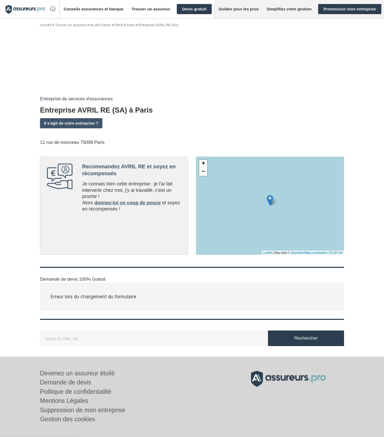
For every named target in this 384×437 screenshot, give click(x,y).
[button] (93, 9)
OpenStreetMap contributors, (309, 252)
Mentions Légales (64, 400)
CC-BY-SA (336, 252)
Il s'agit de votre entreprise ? (71, 123)
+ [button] (203, 164)
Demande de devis (65, 382)
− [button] (203, 172)
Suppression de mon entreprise (82, 410)
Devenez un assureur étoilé (77, 373)
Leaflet (267, 252)
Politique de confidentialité (75, 391)
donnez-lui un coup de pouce (127, 202)
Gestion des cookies (67, 419)
